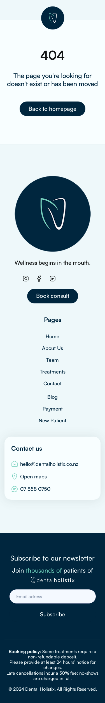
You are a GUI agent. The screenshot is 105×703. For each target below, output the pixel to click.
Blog (52, 397)
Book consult (52, 295)
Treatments (53, 371)
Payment (53, 408)
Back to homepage (52, 108)
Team (52, 360)
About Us (52, 348)
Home (52, 336)
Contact (52, 383)
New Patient (52, 420)
